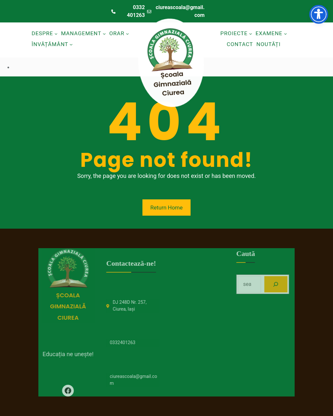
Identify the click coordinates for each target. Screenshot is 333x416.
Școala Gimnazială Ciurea (175, 83)
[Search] (289, 284)
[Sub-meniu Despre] (55, 33)
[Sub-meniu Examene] (286, 33)
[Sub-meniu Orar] (128, 33)
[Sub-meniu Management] (105, 33)
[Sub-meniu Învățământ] (71, 44)
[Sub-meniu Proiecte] (250, 33)
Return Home (166, 207)
